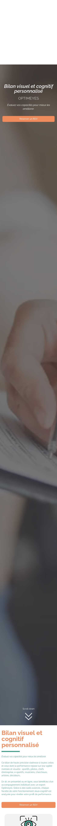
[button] (31, 45)
